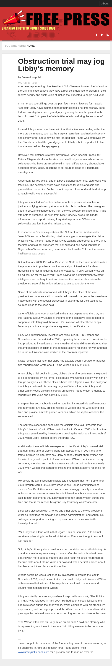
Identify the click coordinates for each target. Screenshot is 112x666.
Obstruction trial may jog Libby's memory (61, 65)
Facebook (96, 35)
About (104, 3)
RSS (107, 35)
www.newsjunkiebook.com (33, 652)
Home (31, 45)
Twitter (102, 35)
